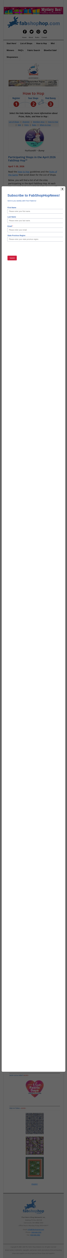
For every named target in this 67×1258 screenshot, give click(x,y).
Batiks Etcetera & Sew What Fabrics (29, 308)
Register (26, 122)
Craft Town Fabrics (21, 311)
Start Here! (11, 43)
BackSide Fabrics (18, 286)
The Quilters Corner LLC (23, 732)
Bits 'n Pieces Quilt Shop (24, 601)
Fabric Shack (18, 327)
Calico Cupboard (20, 547)
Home (24, 37)
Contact (44, 37)
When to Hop (45, 125)
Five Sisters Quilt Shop (23, 455)
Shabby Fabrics (19, 694)
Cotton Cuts (18, 624)
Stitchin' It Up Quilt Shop (24, 512)
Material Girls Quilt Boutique (24, 263)
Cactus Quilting (19, 617)
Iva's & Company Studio (23, 656)
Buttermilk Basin (20, 605)
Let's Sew (16, 569)
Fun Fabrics (17, 486)
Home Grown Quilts (21, 314)
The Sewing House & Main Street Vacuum (32, 506)
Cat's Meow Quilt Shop (23, 621)
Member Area (38, 122)
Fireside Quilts (19, 544)
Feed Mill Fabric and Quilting (26, 566)
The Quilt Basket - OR (22, 729)
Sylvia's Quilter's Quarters (24, 716)
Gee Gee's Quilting (21, 353)
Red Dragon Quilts (21, 525)
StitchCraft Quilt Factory (24, 697)
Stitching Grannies (21, 550)
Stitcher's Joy (18, 700)
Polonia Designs (19, 490)
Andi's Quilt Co (17, 292)
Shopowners (12, 57)
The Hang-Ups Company (24, 563)
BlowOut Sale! (50, 50)
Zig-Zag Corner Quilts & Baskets (28, 470)
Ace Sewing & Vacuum (23, 589)
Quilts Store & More (21, 678)
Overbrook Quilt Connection (26, 429)
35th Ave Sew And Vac (23, 330)
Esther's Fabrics (19, 640)
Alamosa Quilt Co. (21, 378)
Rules (37, 37)
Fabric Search (33, 50)
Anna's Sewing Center (22, 349)
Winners (10, 50)
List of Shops (26, 43)
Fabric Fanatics (19, 528)
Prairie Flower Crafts (22, 467)
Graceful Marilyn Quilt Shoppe (25, 289)
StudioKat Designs (19, 260)
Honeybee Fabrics (20, 493)
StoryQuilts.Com (20, 713)
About (31, 37)
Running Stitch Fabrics (23, 681)
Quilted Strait (18, 333)
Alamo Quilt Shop (20, 410)
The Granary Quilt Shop (23, 397)
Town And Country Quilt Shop (27, 531)
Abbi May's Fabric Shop (23, 356)
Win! (53, 43)
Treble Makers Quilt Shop (24, 448)
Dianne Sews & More (22, 636)
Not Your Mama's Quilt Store (26, 391)
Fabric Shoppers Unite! (23, 748)
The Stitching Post (21, 337)
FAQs (26, 125)
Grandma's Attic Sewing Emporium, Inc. (31, 413)
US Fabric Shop (19, 372)
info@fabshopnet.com (36, 1229)
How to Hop (41, 43)
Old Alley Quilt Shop (22, 659)
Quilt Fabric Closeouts (21, 282)
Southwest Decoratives (23, 359)
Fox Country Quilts (21, 435)
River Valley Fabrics (21, 474)
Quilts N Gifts (18, 582)
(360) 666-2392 (36, 1232)
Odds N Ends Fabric (21, 375)
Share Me (35, 773)
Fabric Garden (19, 643)
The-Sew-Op (16, 266)
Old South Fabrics (20, 662)
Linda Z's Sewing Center (23, 432)
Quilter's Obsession (21, 394)
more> (26, 1075)
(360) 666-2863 (35, 1235)
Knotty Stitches (19, 451)
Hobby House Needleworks (25, 509)
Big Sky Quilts (18, 416)
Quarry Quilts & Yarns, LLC (25, 675)
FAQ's (20, 50)
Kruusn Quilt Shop (21, 585)
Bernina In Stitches (21, 598)
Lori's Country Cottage (21, 305)
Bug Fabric (15, 270)
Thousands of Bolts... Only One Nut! (29, 745)
